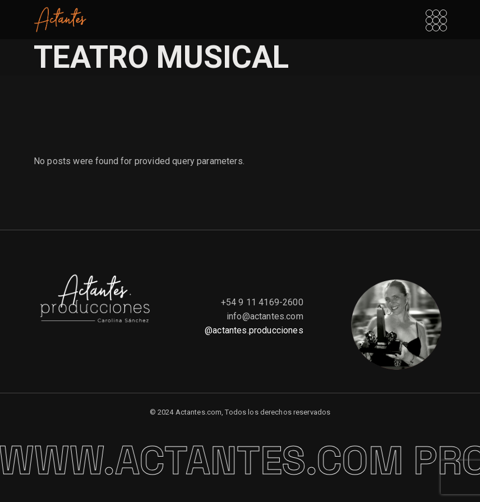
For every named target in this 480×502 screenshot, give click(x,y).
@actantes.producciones (254, 330)
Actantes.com (199, 412)
